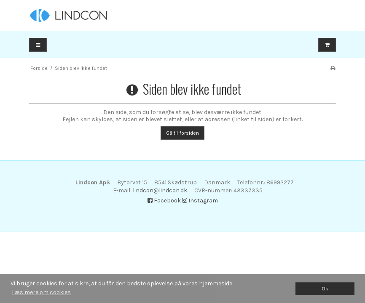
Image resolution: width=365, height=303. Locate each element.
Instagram (200, 200)
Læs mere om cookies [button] (41, 292)
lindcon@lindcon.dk (160, 190)
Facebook (164, 200)
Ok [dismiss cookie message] (325, 288)
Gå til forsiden (182, 133)
